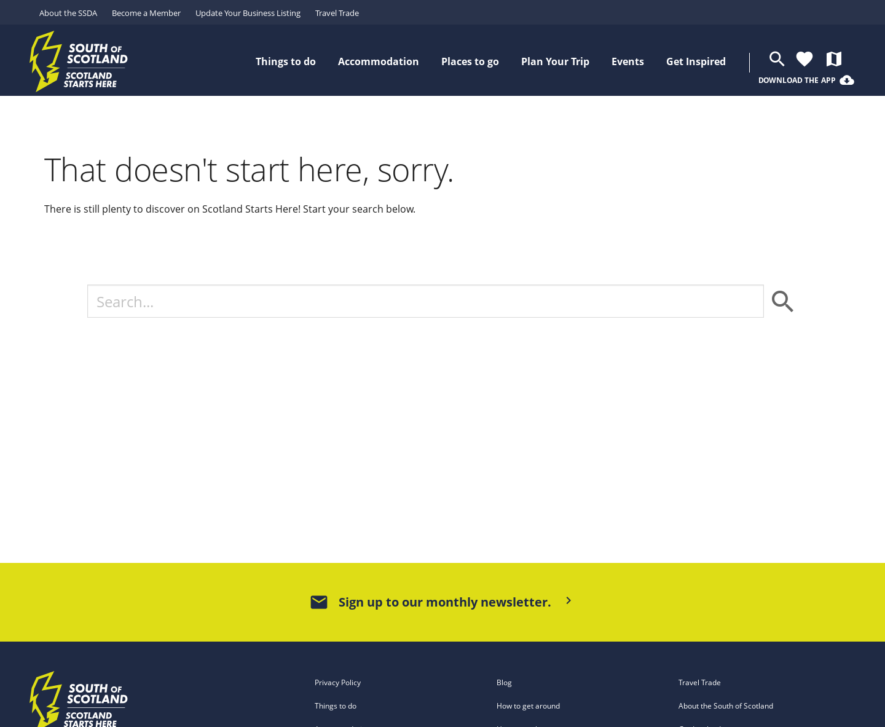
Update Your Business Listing (248, 12)
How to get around (528, 706)
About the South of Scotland (725, 706)
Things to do (335, 706)
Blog (504, 682)
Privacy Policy (338, 682)
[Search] (426, 301)
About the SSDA (68, 12)
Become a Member (146, 12)
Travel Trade (337, 12)
